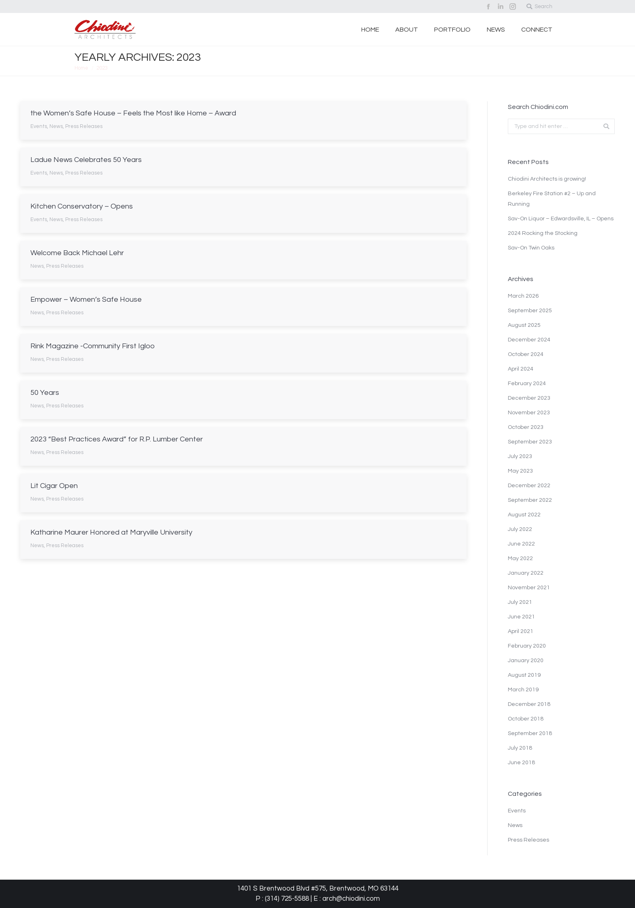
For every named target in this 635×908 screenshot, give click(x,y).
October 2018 (525, 719)
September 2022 (530, 500)
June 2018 (521, 762)
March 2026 (523, 296)
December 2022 (529, 485)
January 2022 (525, 573)
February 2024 (527, 383)
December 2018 (529, 704)
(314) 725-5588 (287, 898)
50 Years (44, 392)
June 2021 (521, 617)
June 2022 (521, 544)
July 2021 (520, 602)
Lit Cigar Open (54, 486)
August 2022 (524, 515)
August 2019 (524, 675)
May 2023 (520, 471)
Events (38, 126)
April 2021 (520, 631)
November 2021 (529, 587)
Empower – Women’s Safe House (86, 299)
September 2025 (530, 310)
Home (81, 68)
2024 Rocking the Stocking (542, 233)
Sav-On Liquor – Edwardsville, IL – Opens (561, 219)
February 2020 (527, 646)
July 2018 (520, 748)
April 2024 (520, 369)
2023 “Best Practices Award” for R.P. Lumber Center (116, 439)
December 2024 (529, 340)
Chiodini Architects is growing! (547, 179)
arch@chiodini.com (351, 898)
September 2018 (530, 733)
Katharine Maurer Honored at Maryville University (111, 532)
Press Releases (83, 126)
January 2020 (525, 660)
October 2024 (525, 354)
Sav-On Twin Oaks (531, 248)
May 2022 (520, 558)
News (56, 126)
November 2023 (529, 413)
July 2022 (520, 529)
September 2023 (530, 442)
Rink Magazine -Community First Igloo (92, 346)
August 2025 (524, 325)
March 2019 (523, 690)
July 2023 (520, 456)
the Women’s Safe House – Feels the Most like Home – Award (133, 113)
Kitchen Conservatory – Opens (81, 206)
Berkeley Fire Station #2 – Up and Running (552, 199)
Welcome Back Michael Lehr (77, 253)
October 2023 (525, 427)
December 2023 (529, 398)
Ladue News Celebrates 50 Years (86, 160)
